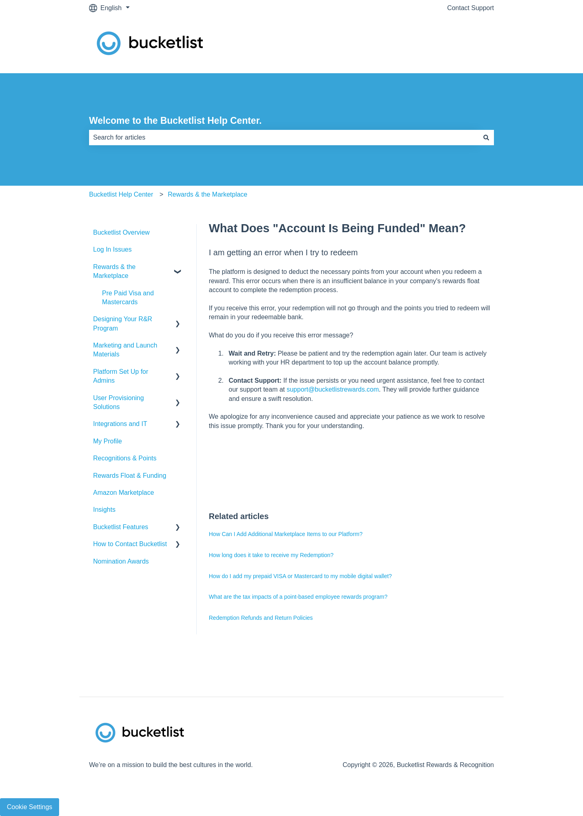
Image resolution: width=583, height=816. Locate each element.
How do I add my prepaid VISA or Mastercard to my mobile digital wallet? (300, 576)
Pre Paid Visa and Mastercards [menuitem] (128, 297)
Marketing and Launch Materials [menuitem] (125, 350)
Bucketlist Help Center (121, 194)
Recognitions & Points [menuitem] (125, 458)
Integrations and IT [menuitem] (120, 423)
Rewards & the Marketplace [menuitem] (114, 271)
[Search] (486, 137)
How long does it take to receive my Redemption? (271, 555)
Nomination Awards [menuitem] (121, 561)
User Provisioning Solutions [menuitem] (118, 402)
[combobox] (284, 137)
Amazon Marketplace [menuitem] (123, 492)
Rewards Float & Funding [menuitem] (129, 475)
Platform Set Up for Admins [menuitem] (120, 376)
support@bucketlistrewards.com (333, 389)
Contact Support (470, 7)
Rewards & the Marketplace (207, 194)
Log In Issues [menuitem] (112, 249)
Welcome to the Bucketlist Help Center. (175, 120)
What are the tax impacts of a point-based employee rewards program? (298, 596)
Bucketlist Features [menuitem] (120, 527)
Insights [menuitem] (104, 509)
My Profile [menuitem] (107, 441)
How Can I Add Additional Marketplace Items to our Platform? (286, 534)
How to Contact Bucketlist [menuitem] (130, 543)
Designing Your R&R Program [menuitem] (122, 323)
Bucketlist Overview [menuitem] (121, 232)
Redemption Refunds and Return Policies (261, 618)
